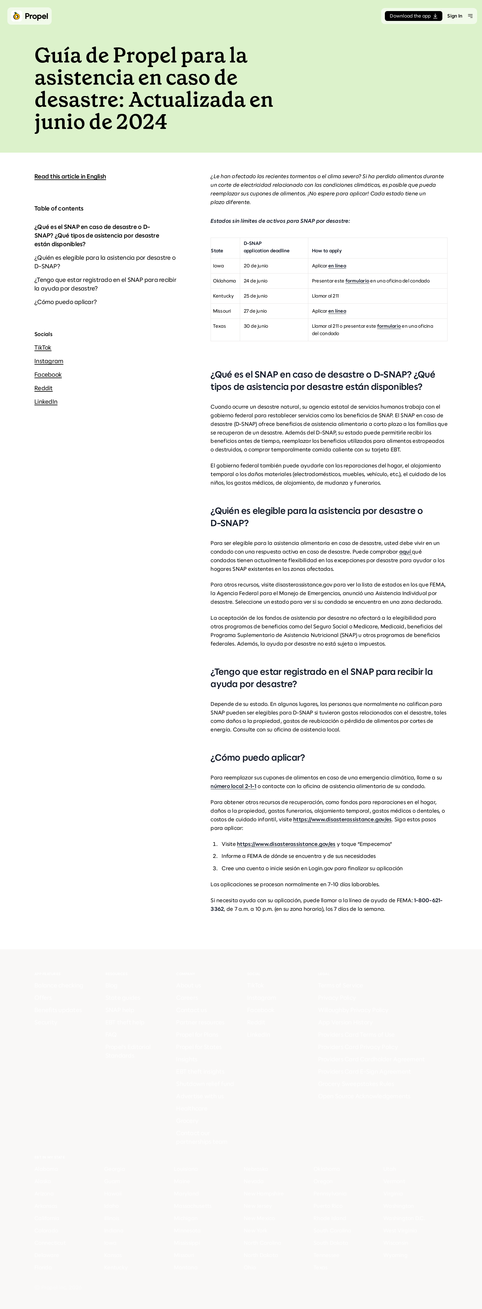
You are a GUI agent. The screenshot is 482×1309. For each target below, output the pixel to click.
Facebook (48, 374)
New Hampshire (264, 1193)
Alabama (46, 1169)
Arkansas (45, 1206)
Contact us (191, 1010)
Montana (186, 1267)
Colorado (46, 1230)
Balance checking (58, 985)
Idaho (111, 1206)
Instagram (48, 361)
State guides (122, 998)
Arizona (44, 1193)
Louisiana (186, 1169)
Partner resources (200, 1022)
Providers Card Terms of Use (356, 1035)
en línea (337, 266)
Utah (389, 1169)
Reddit (43, 388)
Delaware (46, 1255)
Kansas (113, 1255)
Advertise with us (200, 1096)
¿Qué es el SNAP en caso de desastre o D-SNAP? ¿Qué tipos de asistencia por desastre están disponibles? (96, 235)
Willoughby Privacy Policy (353, 1010)
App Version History (345, 1022)
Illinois (111, 1218)
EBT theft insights (200, 1071)
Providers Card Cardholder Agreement (371, 1059)
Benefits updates (58, 1010)
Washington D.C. (404, 1218)
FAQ (111, 1035)
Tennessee (326, 1255)
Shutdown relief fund (205, 1084)
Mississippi (187, 1242)
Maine (182, 1181)
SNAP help (119, 1010)
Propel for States (199, 1047)
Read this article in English (70, 176)
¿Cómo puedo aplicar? (65, 302)
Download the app (413, 16)
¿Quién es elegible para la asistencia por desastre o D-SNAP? (105, 262)
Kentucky (116, 1267)
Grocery (187, 1121)
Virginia (393, 1193)
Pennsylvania (330, 1193)
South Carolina (333, 1230)
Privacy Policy (337, 998)
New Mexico (259, 1218)
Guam (112, 1181)
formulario (357, 281)
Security (45, 1022)
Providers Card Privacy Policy (358, 1047)
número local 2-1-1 (233, 786)
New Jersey (258, 1206)
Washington (398, 1206)
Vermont (394, 1181)
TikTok (43, 347)
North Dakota (261, 1255)
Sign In (454, 16)
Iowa (110, 1242)
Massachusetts (192, 1206)
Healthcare (191, 1108)
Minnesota (187, 1230)
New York (255, 1230)
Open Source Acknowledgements (364, 1096)
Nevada (254, 1181)
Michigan (186, 1218)
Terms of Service (340, 985)
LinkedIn (45, 402)
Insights (186, 1059)
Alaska (42, 1181)
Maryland (186, 1193)
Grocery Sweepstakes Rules (356, 1084)
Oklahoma (327, 1169)
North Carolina (263, 1242)
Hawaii (113, 1193)
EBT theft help (125, 1022)
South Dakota (331, 1242)
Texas (320, 1267)
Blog (111, 985)
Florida (43, 1267)
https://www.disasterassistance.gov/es (342, 819)
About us (188, 985)
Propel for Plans (197, 1035)
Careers (187, 998)
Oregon (323, 1181)
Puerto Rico (328, 1206)
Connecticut (50, 1242)
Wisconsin (395, 1242)
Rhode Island (330, 1218)
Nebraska (256, 1169)
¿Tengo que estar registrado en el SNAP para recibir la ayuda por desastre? (105, 284)
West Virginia (400, 1230)
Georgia (114, 1169)
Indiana (114, 1230)
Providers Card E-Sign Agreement (364, 1071)
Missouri (184, 1255)
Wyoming (395, 1255)
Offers (43, 998)
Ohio (250, 1267)
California (47, 1218)
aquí (405, 551)
